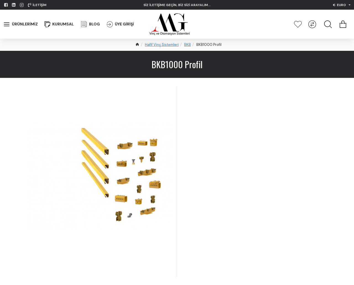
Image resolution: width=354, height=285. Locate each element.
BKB (187, 44)
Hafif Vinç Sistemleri (162, 44)
